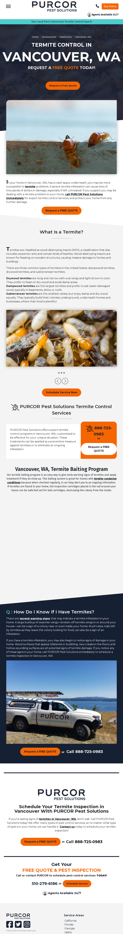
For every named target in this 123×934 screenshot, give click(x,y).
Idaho (68, 932)
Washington (66, 36)
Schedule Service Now (61, 392)
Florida (69, 924)
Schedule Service (77, 883)
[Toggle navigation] (8, 6)
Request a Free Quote (63, 85)
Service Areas (49, 36)
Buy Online (110, 6)
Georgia (70, 928)
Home (35, 36)
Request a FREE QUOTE (61, 210)
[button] (58, 382)
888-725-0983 (89, 751)
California (70, 920)
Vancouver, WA (83, 36)
